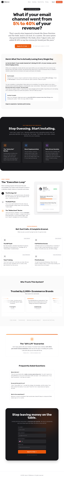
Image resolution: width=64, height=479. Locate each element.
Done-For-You (41, 1)
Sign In (53, 1)
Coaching (34, 1)
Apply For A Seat (23, 46)
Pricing (46, 1)
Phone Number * (21, 438)
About (29, 1)
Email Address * (21, 432)
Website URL (20, 444)
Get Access (59, 1)
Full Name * (20, 427)
